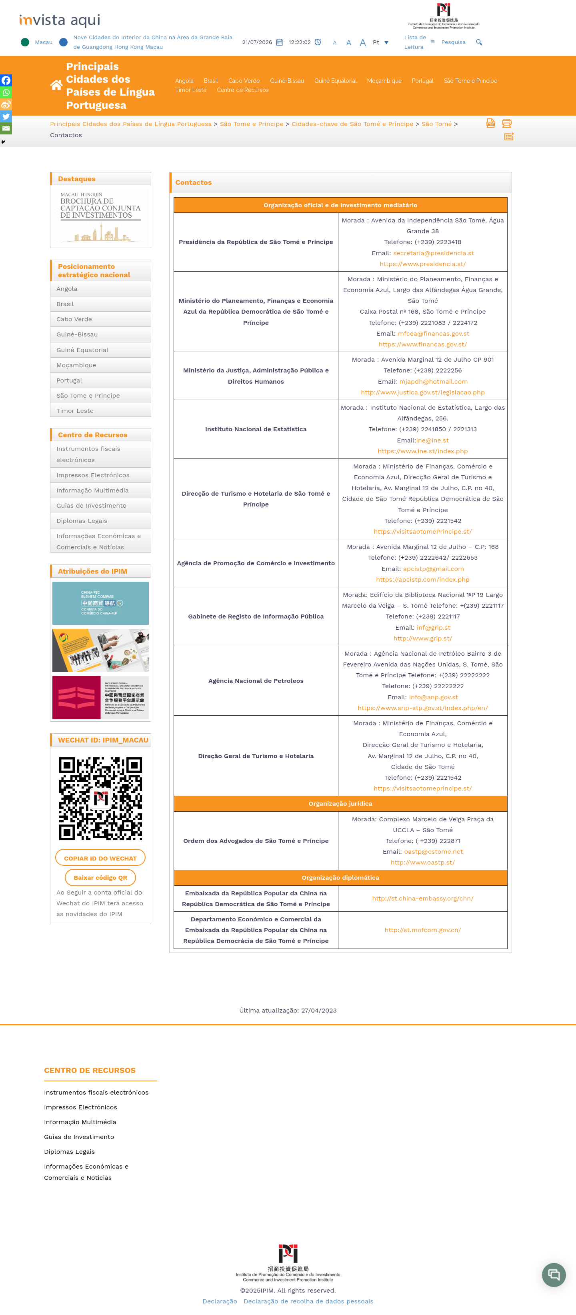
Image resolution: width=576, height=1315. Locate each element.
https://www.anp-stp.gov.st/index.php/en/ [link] (423, 708)
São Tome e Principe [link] (470, 81)
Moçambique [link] (384, 81)
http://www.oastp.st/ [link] (423, 862)
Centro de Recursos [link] (243, 90)
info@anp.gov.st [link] (433, 697)
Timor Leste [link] (190, 90)
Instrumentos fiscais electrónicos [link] (96, 1092)
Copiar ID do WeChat (100, 858)
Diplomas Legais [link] (81, 520)
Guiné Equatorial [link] (335, 81)
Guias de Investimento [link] (91, 505)
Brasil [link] (211, 81)
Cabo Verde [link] (244, 81)
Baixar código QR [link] (100, 877)
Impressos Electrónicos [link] (93, 475)
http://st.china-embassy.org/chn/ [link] (423, 898)
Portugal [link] (423, 81)
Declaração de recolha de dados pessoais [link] (309, 1301)
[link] (107, 16)
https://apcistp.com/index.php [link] (423, 579)
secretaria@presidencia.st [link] (433, 252)
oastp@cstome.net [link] (433, 851)
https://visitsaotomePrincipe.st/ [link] (423, 531)
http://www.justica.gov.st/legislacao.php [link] (423, 392)
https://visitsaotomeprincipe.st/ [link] (423, 788)
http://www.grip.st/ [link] (423, 638)
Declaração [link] (219, 1301)
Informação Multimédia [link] (92, 490)
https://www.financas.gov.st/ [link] (423, 344)
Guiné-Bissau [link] (287, 81)
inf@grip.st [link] (433, 627)
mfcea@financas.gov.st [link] (434, 333)
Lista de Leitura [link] (451, 42)
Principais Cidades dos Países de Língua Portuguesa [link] (110, 86)
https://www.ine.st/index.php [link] (423, 450)
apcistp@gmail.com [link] (432, 568)
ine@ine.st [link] (432, 440)
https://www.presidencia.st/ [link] (423, 263)
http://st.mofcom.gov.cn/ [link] (423, 930)
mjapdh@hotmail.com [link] (434, 381)
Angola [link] (184, 81)
